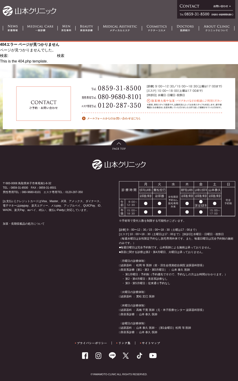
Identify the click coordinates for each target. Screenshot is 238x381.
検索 (60, 56)
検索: (4, 56)
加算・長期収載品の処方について (24, 223)
